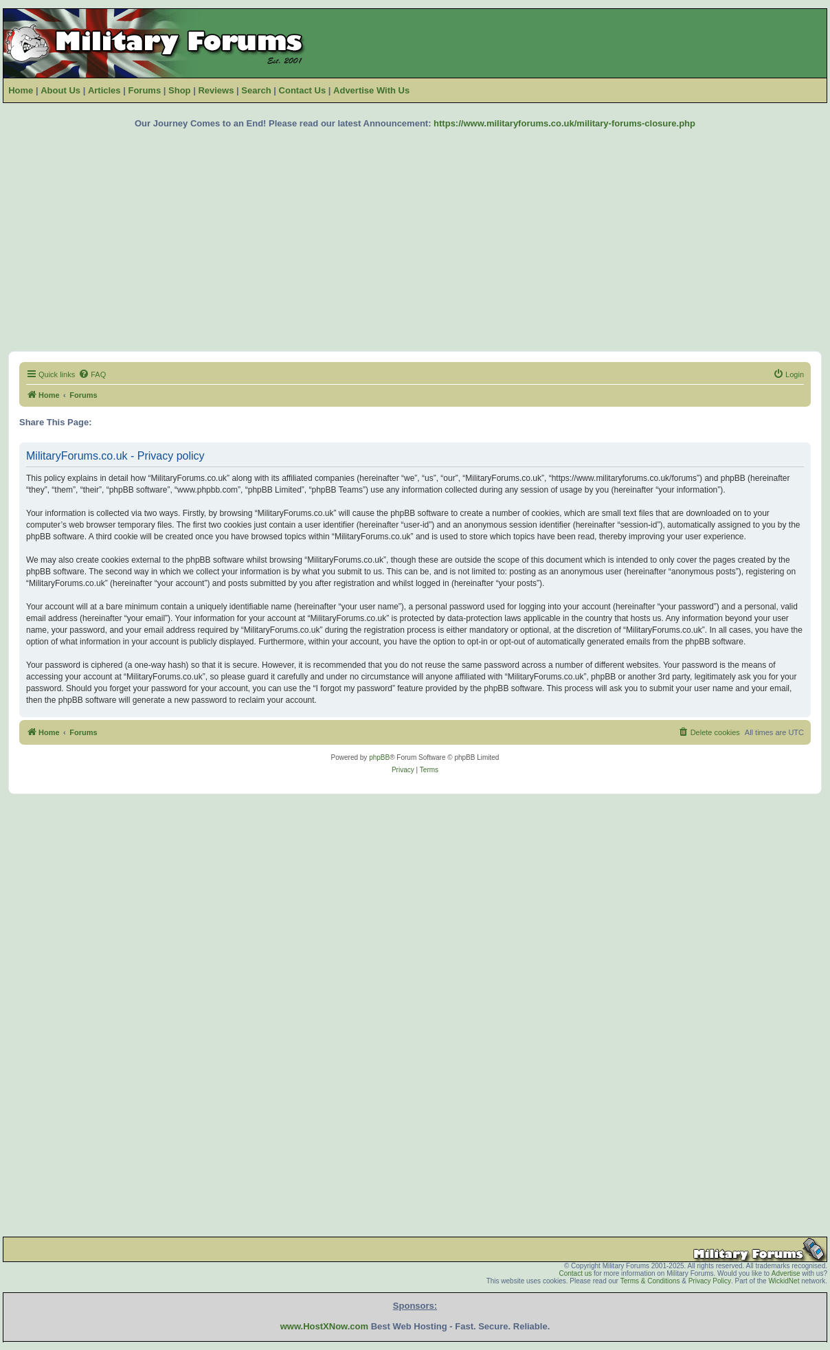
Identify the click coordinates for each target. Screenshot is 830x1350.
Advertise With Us (371, 90)
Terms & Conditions (650, 1281)
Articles (104, 90)
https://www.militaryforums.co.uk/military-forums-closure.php (564, 123)
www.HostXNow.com (324, 1326)
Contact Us (302, 90)
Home (20, 90)
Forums (144, 90)
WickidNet (783, 1281)
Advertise (786, 1273)
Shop (179, 90)
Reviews (216, 90)
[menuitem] (92, 374)
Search (256, 90)
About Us (60, 90)
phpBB (379, 757)
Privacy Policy (709, 1281)
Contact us (575, 1273)
